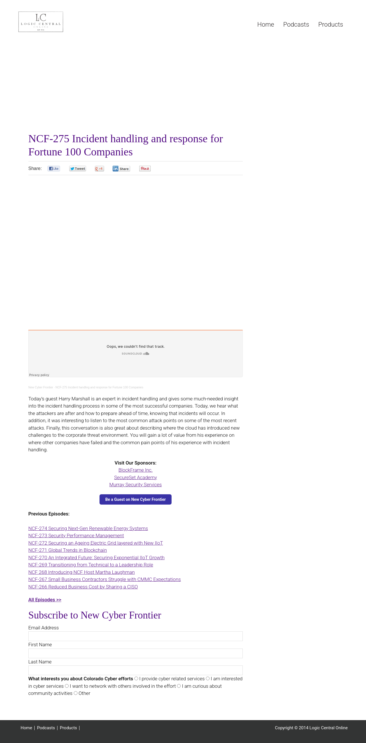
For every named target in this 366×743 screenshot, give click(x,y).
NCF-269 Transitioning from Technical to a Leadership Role (90, 565)
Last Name (39, 662)
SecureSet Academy (135, 477)
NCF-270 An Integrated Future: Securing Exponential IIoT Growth (96, 557)
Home (26, 728)
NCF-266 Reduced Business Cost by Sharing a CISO (83, 587)
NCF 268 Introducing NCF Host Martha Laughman (81, 572)
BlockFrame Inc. (135, 470)
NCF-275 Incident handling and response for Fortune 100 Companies (99, 387)
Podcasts (46, 728)
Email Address (43, 628)
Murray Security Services (135, 484)
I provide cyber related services (171, 678)
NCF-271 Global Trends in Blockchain (67, 550)
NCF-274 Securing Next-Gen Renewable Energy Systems (88, 528)
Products (68, 728)
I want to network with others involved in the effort (122, 686)
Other (83, 693)
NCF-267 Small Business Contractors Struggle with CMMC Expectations (104, 579)
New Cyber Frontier (40, 387)
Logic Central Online (61, 21)
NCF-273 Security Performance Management (76, 535)
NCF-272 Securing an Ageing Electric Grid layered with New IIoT (95, 543)
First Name (40, 644)
